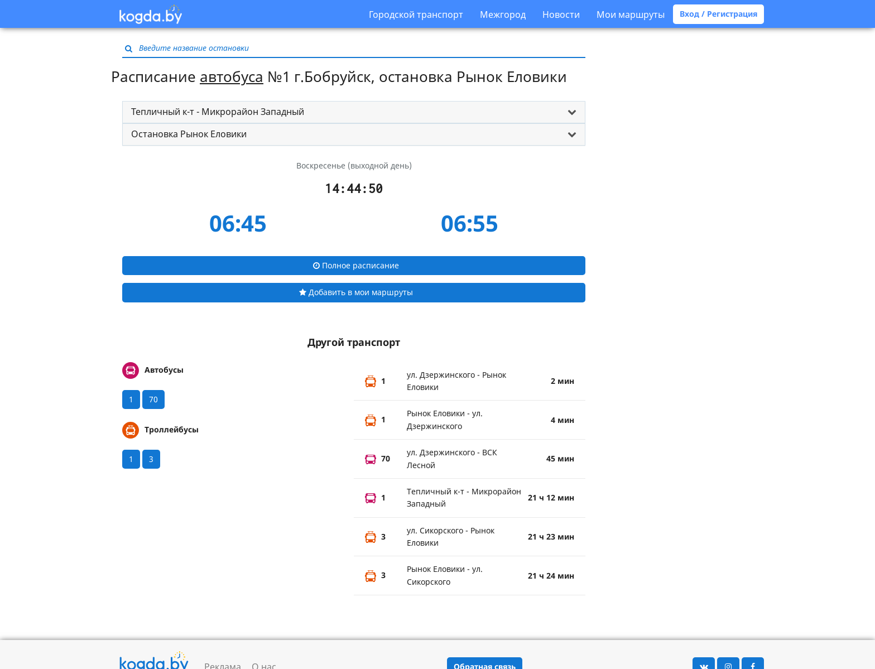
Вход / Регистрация (718, 13)
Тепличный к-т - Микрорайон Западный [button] (217, 111)
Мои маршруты (631, 14)
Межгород (503, 14)
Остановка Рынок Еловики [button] (189, 134)
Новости (561, 14)
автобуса (231, 76)
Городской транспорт (416, 14)
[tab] (354, 112)
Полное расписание (356, 265)
